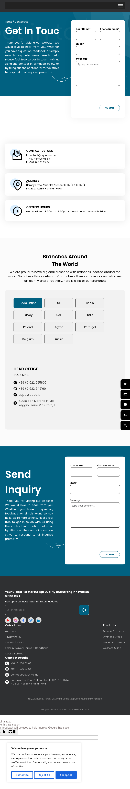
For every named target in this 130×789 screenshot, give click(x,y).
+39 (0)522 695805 (30, 384)
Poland (28, 328)
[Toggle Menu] (120, 5)
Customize (22, 775)
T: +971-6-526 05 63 (38, 159)
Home (8, 22)
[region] (44, 762)
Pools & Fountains (113, 633)
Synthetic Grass (112, 638)
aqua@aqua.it (27, 396)
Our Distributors (14, 644)
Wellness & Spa (112, 649)
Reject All (44, 775)
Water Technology (114, 644)
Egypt (59, 328)
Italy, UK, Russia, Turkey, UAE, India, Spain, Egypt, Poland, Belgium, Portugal (65, 700)
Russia (59, 340)
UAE (58, 316)
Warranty (10, 633)
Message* (82, 59)
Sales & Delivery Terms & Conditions (26, 649)
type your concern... (95, 516)
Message (75, 501)
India (90, 316)
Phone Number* (109, 29)
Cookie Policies (14, 655)
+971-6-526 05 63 (18, 665)
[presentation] (101, 96)
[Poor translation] (12, 734)
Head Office (28, 303)
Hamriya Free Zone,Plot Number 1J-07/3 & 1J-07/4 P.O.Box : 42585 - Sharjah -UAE (37, 683)
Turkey (28, 316)
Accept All (66, 775)
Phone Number (106, 467)
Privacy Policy (13, 638)
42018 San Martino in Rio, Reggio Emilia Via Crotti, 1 (34, 404)
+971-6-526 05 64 (18, 670)
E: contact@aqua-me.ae (41, 155)
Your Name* (83, 29)
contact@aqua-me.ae (21, 676)
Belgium (28, 340)
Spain (90, 303)
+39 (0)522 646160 (30, 390)
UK (59, 303)
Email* (80, 44)
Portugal (90, 328)
